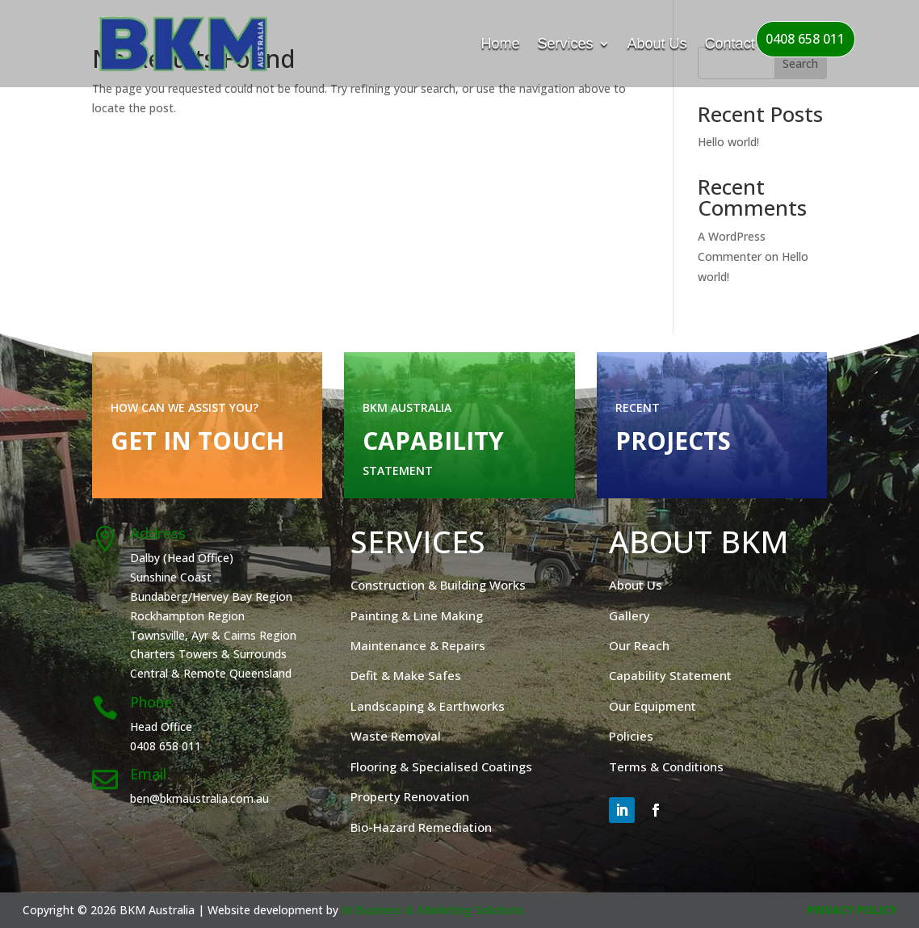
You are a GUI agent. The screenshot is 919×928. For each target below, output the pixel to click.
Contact (730, 44)
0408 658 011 (805, 39)
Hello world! (728, 141)
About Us (657, 44)
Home (500, 44)
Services (566, 44)
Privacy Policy (851, 910)
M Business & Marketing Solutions (433, 910)
